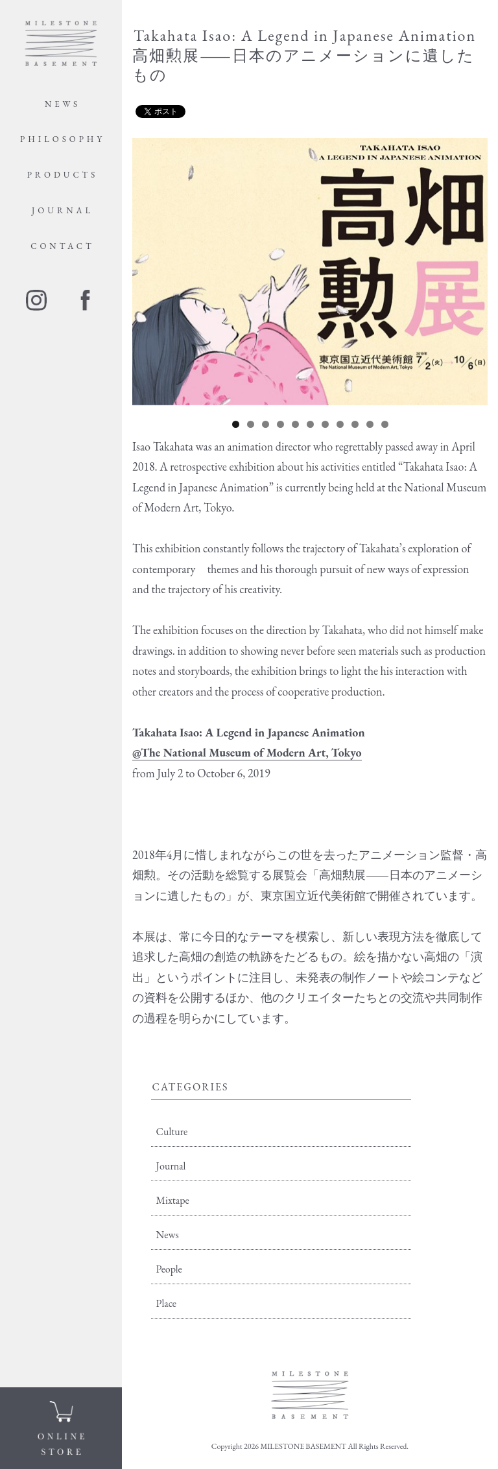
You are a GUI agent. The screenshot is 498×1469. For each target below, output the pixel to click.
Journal (171, 1166)
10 (370, 424)
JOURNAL (62, 210)
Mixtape (172, 1200)
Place (166, 1303)
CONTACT (62, 246)
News (167, 1234)
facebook (85, 300)
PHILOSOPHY (62, 139)
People (169, 1269)
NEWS (62, 104)
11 (384, 424)
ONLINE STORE (61, 1428)
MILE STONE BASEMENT (61, 43)
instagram (36, 300)
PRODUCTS (63, 174)
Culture (172, 1131)
